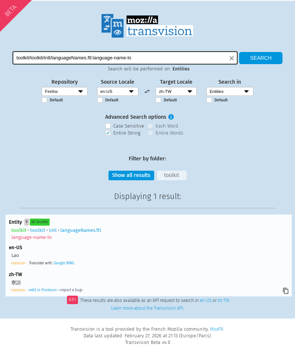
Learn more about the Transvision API (147, 308)
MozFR (216, 329)
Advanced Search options (135, 117)
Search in (229, 82)
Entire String (127, 133)
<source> (18, 263)
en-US (206, 300)
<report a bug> (71, 290)
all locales (39, 222)
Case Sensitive (128, 126)
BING (70, 263)
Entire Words (169, 133)
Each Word (167, 126)
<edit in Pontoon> (43, 290)
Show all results (131, 175)
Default (56, 100)
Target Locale (176, 82)
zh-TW (224, 300)
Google (59, 263)
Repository (64, 82)
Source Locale (117, 82)
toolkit (171, 175)
